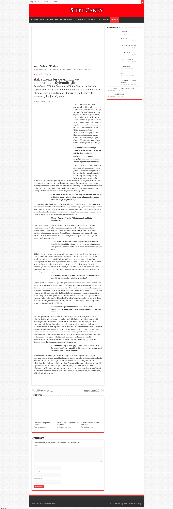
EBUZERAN (81, 20)
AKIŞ (31, 2)
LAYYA (42, 20)
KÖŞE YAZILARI (104, 20)
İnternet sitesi (38, 479)
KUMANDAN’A (92, 20)
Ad (35, 465)
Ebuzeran (124, 31)
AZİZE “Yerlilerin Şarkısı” (128, 45)
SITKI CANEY (66, 70)
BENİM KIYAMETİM (127, 59)
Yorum (36, 445)
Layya (122, 73)
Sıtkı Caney (38, 2)
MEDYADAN (114, 20)
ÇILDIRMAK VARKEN (128, 52)
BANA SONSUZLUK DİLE (68, 20)
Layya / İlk (124, 38)
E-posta (37, 472)
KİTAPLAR (47, 2)
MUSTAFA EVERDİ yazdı (47, 390)
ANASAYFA (34, 20)
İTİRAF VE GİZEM (52, 20)
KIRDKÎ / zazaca (59, 2)
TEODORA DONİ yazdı (88, 390)
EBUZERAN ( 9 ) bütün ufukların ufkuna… (123, 88)
